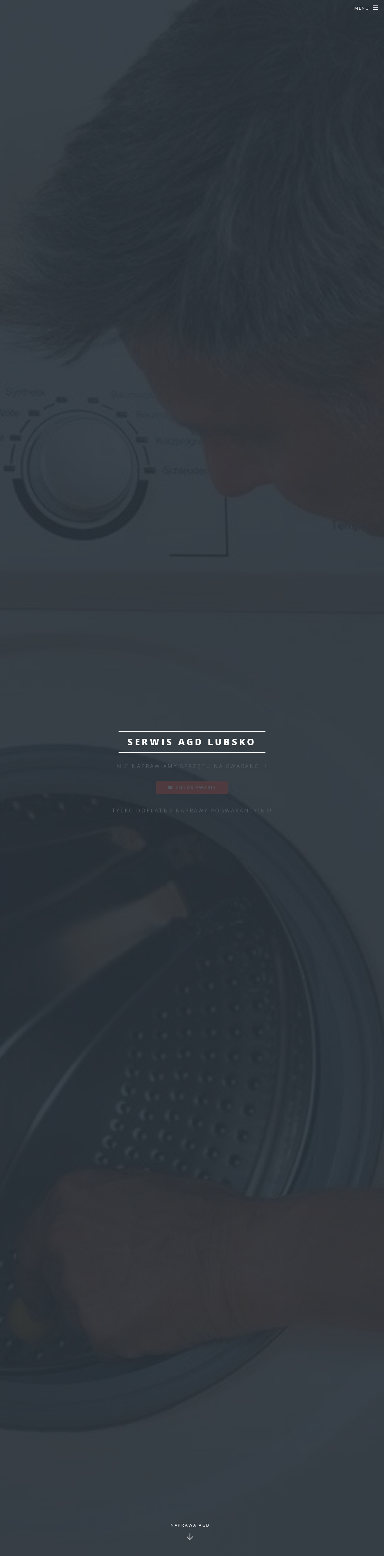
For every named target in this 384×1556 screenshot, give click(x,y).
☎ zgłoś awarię (192, 787)
